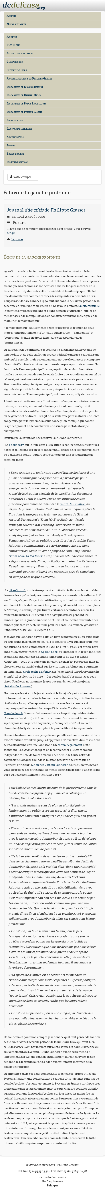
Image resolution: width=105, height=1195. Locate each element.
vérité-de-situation (73, 504)
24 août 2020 (49, 651)
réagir (11, 232)
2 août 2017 (16, 444)
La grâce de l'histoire (19, 128)
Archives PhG (15, 137)
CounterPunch (13, 713)
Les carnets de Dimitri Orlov (24, 95)
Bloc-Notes (13, 44)
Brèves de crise (15, 153)
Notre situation (16, 24)
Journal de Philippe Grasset (46, 209)
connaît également (70, 744)
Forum (11, 145)
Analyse (12, 36)
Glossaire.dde (15, 61)
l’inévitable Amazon (17, 686)
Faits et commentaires (20, 53)
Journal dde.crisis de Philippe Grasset (29, 78)
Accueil (11, 15)
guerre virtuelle (89, 305)
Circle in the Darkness (36, 671)
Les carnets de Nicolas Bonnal (25, 86)
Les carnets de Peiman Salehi (24, 111)
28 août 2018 (17, 590)
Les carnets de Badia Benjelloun (26, 103)
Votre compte (20, 177)
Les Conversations (17, 162)
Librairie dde (15, 120)
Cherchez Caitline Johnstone (51, 764)
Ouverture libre (17, 70)
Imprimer (17, 239)
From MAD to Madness (26, 556)
